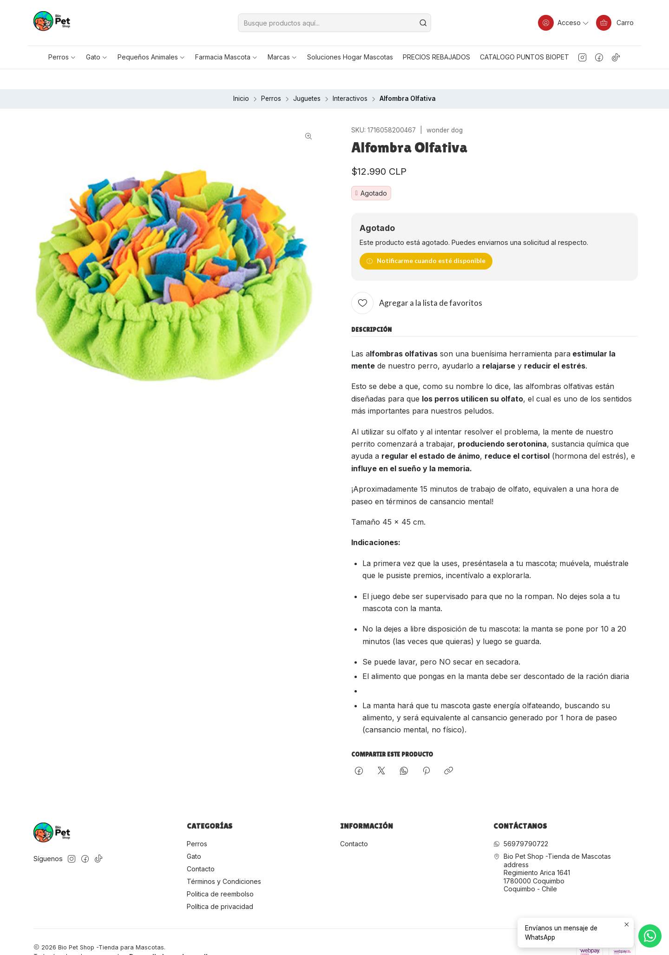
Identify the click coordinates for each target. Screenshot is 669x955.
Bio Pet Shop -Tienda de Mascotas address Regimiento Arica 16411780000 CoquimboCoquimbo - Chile (552, 853)
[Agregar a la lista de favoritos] (416, 283)
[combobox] (334, 22)
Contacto (201, 849)
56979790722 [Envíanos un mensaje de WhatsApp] (520, 824)
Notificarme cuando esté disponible (425, 241)
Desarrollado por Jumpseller (171, 936)
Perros (271, 79)
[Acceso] (563, 22)
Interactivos (350, 79)
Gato (194, 837)
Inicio (241, 79)
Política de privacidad (220, 886)
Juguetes (307, 79)
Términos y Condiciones (224, 861)
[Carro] (615, 22)
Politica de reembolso (220, 874)
